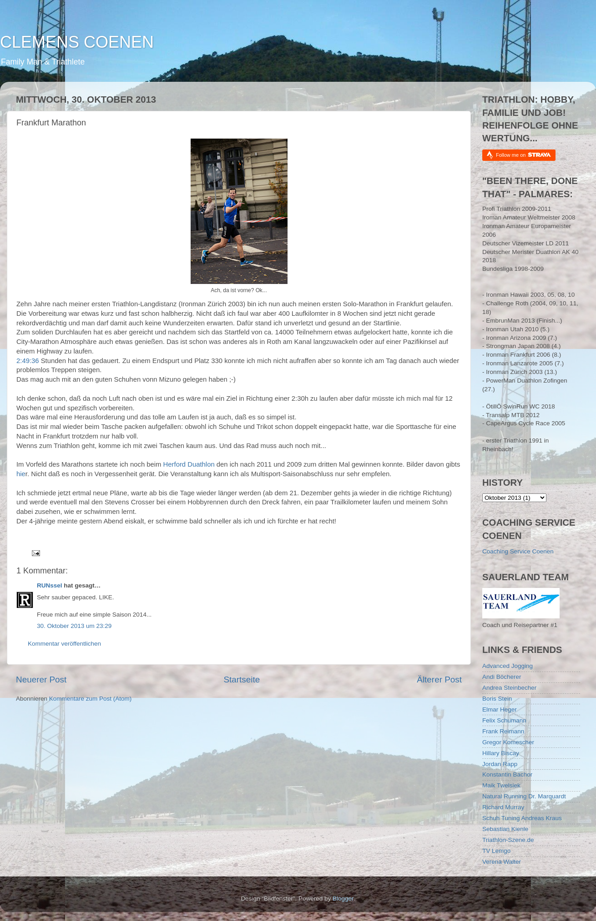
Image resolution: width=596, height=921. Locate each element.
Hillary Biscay (500, 753)
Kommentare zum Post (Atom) (90, 698)
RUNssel (49, 585)
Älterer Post (439, 679)
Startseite (241, 679)
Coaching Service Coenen (518, 551)
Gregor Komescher (508, 742)
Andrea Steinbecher (509, 687)
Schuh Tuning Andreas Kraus (522, 818)
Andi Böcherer (501, 676)
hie (20, 474)
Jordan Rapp (499, 764)
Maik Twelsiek (501, 785)
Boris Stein (497, 698)
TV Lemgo (496, 850)
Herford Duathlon (189, 464)
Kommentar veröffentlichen (64, 643)
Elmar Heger (499, 709)
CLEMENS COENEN (77, 42)
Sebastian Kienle (505, 829)
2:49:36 (27, 360)
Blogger (343, 898)
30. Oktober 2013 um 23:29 (74, 625)
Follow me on (523, 155)
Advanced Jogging (507, 665)
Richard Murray (503, 807)
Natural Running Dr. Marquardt (524, 796)
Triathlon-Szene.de (508, 839)
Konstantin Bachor (507, 774)
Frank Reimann (503, 731)
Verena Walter (501, 861)
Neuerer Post (41, 679)
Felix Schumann (504, 720)
